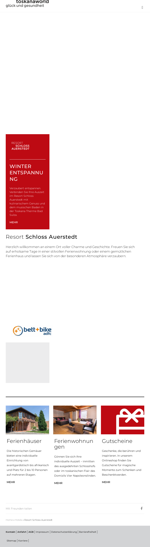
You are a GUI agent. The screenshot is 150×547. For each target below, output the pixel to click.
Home (9, 520)
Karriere (22, 540)
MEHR (14, 222)
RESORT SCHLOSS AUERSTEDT (31, 23)
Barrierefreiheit (87, 531)
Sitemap (11, 540)
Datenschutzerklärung (64, 531)
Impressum (42, 531)
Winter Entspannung (27, 172)
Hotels (18, 520)
